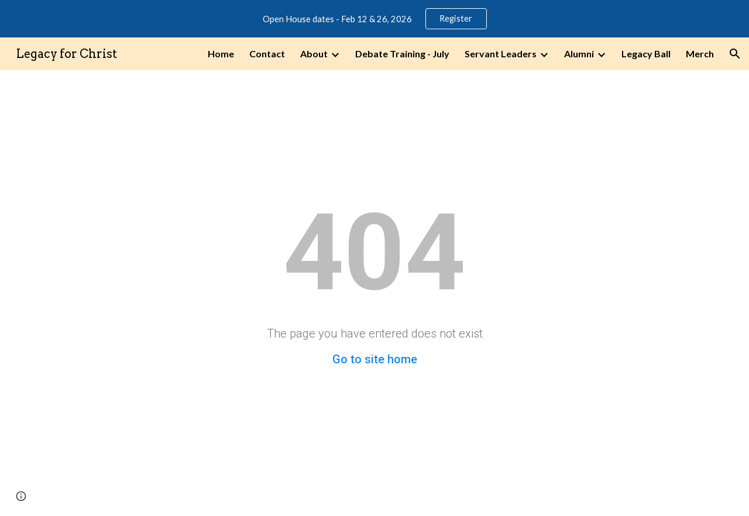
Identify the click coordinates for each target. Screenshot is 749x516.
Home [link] (221, 53)
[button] (735, 54)
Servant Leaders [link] (501, 53)
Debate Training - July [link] (402, 53)
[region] (374, 18)
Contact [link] (267, 53)
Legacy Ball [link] (646, 53)
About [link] (314, 53)
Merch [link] (700, 53)
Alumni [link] (579, 53)
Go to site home (374, 359)
